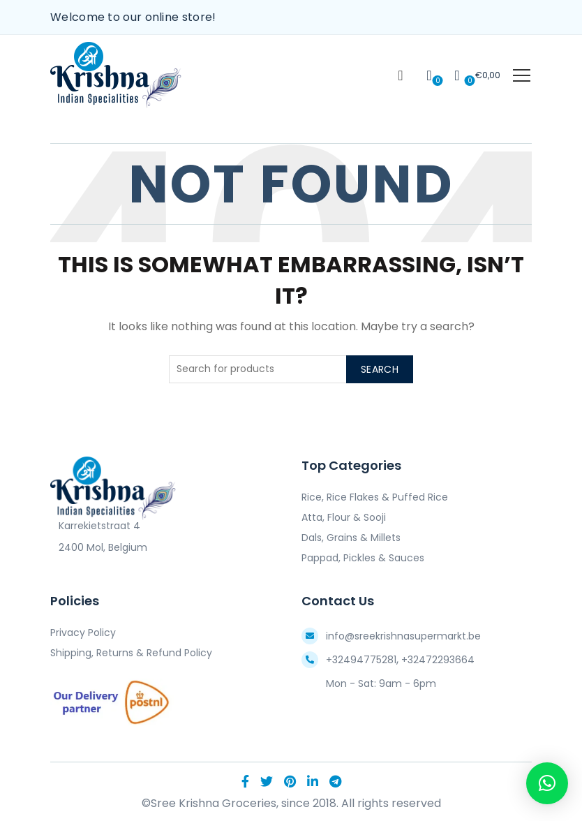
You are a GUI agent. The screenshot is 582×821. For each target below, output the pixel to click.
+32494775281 (361, 660)
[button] (547, 783)
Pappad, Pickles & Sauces (362, 558)
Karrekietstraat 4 (95, 526)
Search (379, 369)
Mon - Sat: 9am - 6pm (381, 683)
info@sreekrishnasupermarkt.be (403, 636)
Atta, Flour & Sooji (343, 517)
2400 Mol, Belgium (98, 547)
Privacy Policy (83, 632)
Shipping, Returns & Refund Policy (131, 653)
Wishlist (436, 80)
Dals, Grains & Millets (351, 538)
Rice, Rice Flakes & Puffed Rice (374, 497)
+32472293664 (438, 660)
